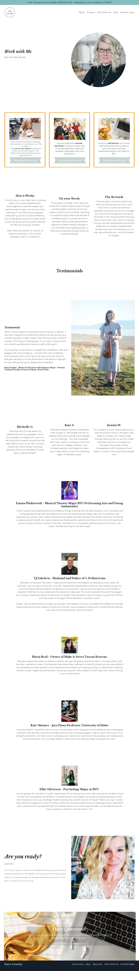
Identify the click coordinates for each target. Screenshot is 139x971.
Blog (116, 12)
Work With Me (104, 12)
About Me (97, 967)
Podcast (91, 12)
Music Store (78, 967)
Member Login (127, 12)
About (82, 12)
